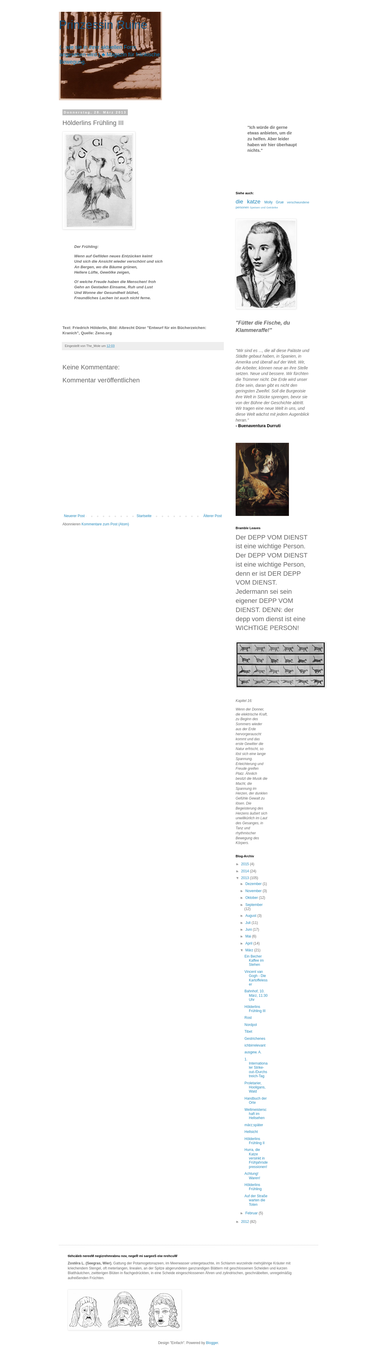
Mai (248, 936)
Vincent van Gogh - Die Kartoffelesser (255, 978)
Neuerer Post (74, 516)
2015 (245, 864)
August (251, 916)
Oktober (252, 898)
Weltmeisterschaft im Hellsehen (255, 1114)
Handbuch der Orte (255, 1100)
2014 (245, 871)
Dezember (254, 884)
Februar (252, 1213)
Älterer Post (212, 516)
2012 (245, 1222)
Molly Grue (274, 202)
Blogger (212, 1343)
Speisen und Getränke (264, 207)
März (249, 950)
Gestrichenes (254, 1039)
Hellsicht (251, 1132)
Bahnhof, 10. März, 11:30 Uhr (255, 995)
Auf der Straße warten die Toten (255, 1200)
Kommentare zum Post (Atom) (105, 524)
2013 (245, 878)
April (249, 943)
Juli (248, 923)
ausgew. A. (253, 1052)
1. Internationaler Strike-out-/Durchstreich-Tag (255, 1067)
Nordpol (250, 1025)
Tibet (248, 1031)
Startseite (144, 516)
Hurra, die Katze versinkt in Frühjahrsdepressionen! (256, 1158)
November (254, 891)
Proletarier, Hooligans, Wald (255, 1087)
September (254, 905)
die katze (248, 201)
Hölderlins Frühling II (254, 1141)
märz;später (253, 1125)
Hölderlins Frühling (253, 1187)
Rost (248, 1018)
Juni (249, 929)
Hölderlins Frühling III (255, 1009)
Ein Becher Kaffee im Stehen (254, 960)
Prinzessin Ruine (103, 24)
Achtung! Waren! (252, 1176)
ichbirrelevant (254, 1045)
